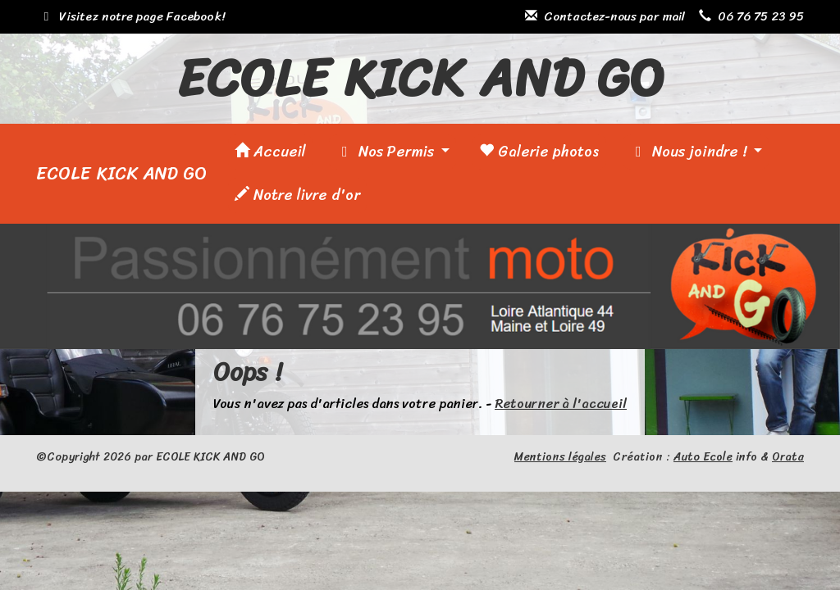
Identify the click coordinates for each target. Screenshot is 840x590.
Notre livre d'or (297, 195)
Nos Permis (387, 151)
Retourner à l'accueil (561, 403)
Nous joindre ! (690, 151)
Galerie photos (539, 151)
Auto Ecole (703, 457)
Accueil (270, 151)
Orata (788, 457)
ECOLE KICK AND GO (121, 173)
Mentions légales (560, 457)
